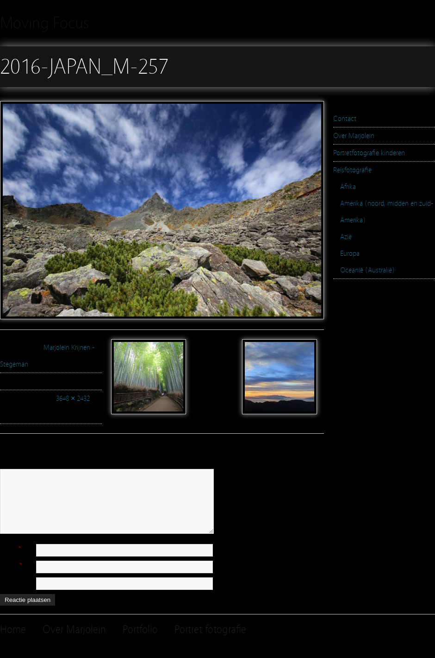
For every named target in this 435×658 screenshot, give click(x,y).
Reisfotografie (352, 170)
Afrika (348, 187)
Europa (350, 253)
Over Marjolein (353, 136)
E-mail (9, 565)
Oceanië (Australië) (367, 270)
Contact (344, 118)
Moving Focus (44, 22)
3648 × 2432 (73, 398)
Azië (346, 237)
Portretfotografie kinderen (369, 153)
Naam (8, 548)
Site (5, 581)
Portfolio (140, 629)
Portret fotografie (210, 629)
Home (13, 629)
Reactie (10, 465)
